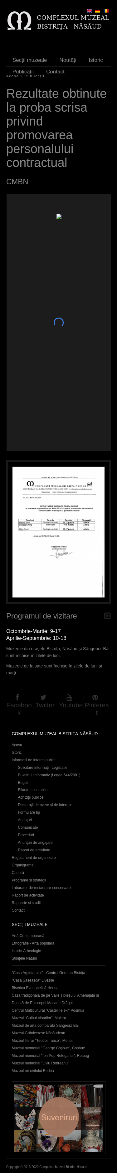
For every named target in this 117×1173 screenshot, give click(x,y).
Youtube (71, 705)
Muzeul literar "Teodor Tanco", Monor (42, 1040)
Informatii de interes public (34, 760)
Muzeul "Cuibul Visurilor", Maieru (39, 1018)
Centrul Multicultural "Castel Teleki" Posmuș (48, 1010)
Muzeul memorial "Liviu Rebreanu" (40, 1063)
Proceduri (26, 835)
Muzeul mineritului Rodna (33, 1071)
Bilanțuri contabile (33, 790)
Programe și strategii (29, 880)
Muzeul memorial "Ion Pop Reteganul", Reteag (50, 1055)
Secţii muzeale (29, 60)
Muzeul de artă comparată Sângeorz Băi (45, 1025)
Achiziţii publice (31, 797)
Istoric (96, 60)
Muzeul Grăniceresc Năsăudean (38, 1033)
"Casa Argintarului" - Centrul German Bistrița (48, 973)
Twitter (45, 705)
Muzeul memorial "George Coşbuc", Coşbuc (48, 1048)
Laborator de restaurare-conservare (41, 888)
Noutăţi (68, 60)
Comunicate (28, 827)
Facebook (19, 708)
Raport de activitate (34, 850)
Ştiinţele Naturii (24, 958)
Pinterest (97, 708)
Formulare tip (29, 812)
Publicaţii (23, 72)
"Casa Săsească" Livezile (33, 980)
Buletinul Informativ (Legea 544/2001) (49, 775)
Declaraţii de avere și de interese (45, 805)
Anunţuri (25, 820)
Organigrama (23, 865)
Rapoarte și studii (26, 903)
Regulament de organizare (34, 857)
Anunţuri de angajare (35, 842)
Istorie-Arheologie (26, 951)
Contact (55, 72)
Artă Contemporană (28, 936)
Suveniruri (58, 1118)
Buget (23, 782)
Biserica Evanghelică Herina (35, 988)
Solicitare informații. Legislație (43, 767)
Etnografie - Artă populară (33, 943)
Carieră (18, 872)
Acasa (17, 745)
